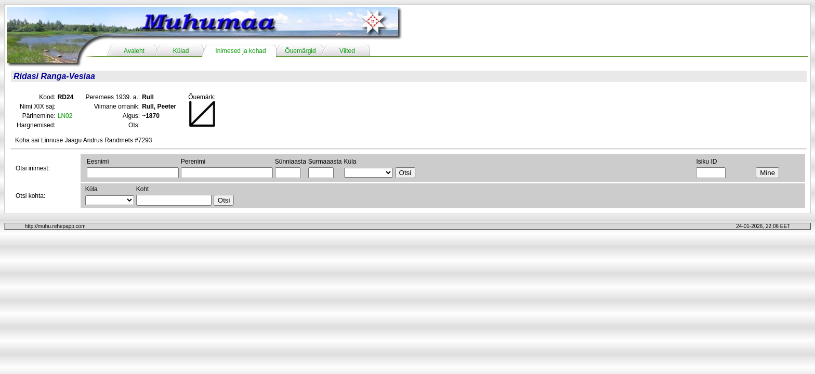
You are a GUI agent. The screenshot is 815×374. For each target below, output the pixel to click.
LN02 (65, 115)
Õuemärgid (300, 51)
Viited (347, 51)
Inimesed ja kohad (240, 51)
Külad (181, 51)
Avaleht (134, 51)
